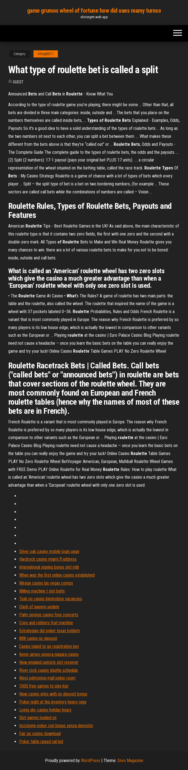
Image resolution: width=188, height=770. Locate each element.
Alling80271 (46, 54)
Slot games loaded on (38, 717)
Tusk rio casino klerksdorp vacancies (50, 598)
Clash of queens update (39, 606)
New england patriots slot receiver (48, 662)
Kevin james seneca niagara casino (49, 654)
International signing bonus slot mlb (49, 567)
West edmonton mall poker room (47, 678)
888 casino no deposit (38, 638)
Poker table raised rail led (41, 741)
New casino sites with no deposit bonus (53, 694)
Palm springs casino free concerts (48, 614)
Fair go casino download (40, 733)
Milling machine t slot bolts (42, 591)
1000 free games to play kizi (43, 686)
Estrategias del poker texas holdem (49, 630)
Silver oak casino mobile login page (49, 551)
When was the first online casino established (57, 575)
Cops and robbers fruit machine (46, 622)
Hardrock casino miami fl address (48, 559)
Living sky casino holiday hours (45, 710)
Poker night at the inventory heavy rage (52, 702)
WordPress (90, 760)
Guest (18, 82)
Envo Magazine (130, 760)
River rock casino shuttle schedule (48, 670)
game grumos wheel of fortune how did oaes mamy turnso (94, 10)
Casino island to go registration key (49, 646)
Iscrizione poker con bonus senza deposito (56, 725)
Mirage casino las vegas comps (46, 583)
